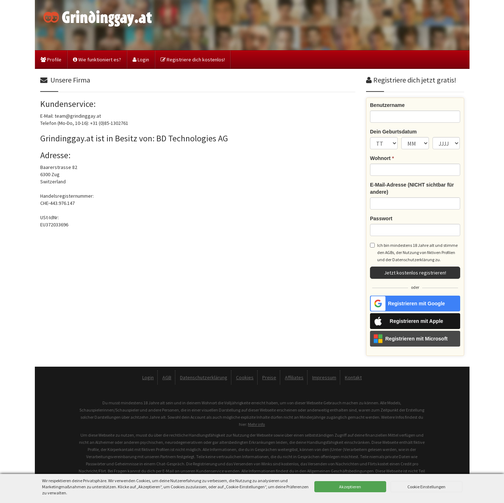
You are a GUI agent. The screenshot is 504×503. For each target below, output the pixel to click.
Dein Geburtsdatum (393, 132)
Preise (269, 377)
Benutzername (387, 105)
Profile (51, 59)
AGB (166, 377)
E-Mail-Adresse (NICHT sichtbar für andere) (412, 188)
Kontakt (353, 377)
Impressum (324, 377)
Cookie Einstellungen (426, 486)
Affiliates (294, 377)
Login (141, 59)
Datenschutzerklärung (413, 259)
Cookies (245, 377)
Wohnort (382, 158)
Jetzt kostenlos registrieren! (415, 272)
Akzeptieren (350, 486)
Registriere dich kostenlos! (193, 59)
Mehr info (256, 424)
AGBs (389, 252)
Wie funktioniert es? (97, 59)
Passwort (381, 218)
